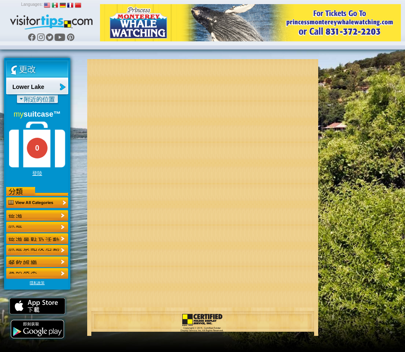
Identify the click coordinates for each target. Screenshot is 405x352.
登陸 (37, 173)
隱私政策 (37, 283)
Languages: (32, 4)
